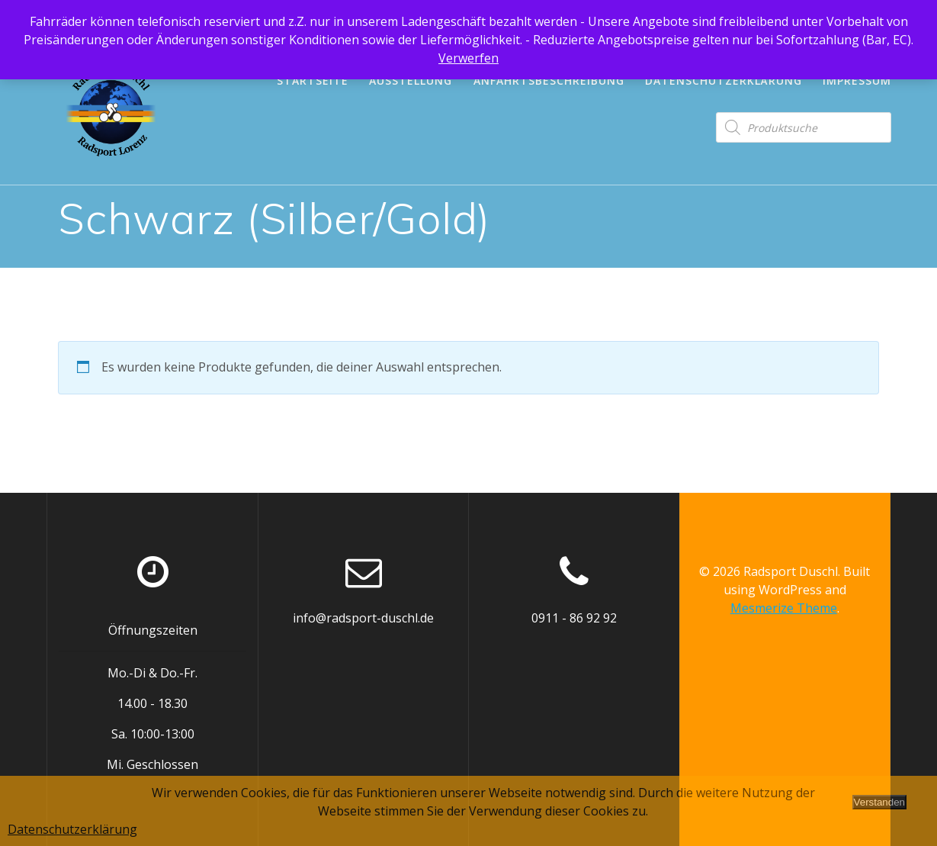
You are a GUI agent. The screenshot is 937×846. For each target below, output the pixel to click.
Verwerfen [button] (468, 58)
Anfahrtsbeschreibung (548, 80)
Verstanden (879, 802)
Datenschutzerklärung (723, 80)
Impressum (857, 80)
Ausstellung (410, 80)
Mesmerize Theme (783, 608)
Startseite (312, 80)
